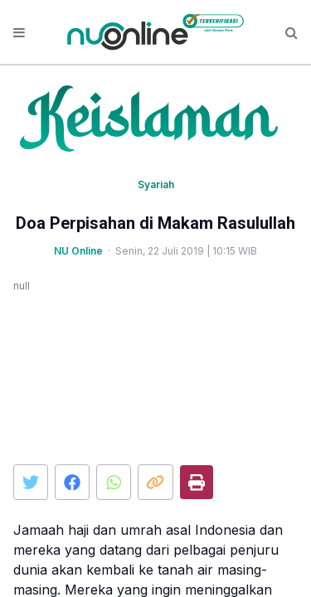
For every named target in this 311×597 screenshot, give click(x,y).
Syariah (156, 184)
